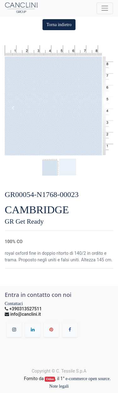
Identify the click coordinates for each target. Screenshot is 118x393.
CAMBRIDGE (37, 210)
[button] (59, 24)
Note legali (59, 386)
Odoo (50, 379)
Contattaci (14, 303)
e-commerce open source (87, 378)
